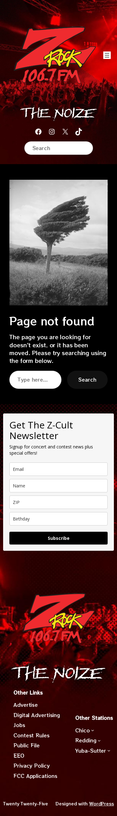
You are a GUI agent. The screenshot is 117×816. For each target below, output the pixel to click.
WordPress (101, 803)
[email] (58, 469)
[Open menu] (107, 55)
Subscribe (59, 538)
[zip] (58, 502)
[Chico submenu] (92, 730)
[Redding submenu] (99, 740)
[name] (58, 485)
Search (87, 379)
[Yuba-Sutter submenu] (108, 750)
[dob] (58, 518)
